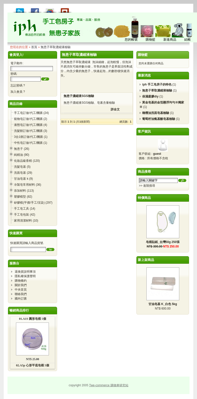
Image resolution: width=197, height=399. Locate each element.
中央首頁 (21, 289)
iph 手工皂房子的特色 (156, 84)
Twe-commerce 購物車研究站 (108, 385)
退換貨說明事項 (25, 271)
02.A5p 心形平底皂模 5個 (32, 365)
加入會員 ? (17, 91)
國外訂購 (21, 298)
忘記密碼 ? (17, 85)
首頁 (34, 47)
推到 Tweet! (19, 9)
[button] (45, 79)
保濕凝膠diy (150, 96)
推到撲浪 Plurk (64, 9)
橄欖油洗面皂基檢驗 (155, 113)
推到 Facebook (34, 9)
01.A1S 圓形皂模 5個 (32, 318)
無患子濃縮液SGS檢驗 (79, 96)
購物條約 (21, 280)
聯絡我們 (21, 294)
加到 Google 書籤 (49, 9)
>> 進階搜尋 (147, 185)
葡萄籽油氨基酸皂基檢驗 (158, 119)
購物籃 (143, 55)
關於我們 (21, 285)
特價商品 (144, 198)
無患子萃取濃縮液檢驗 (56, 47)
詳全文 (115, 109)
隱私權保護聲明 (25, 276)
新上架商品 (146, 260)
